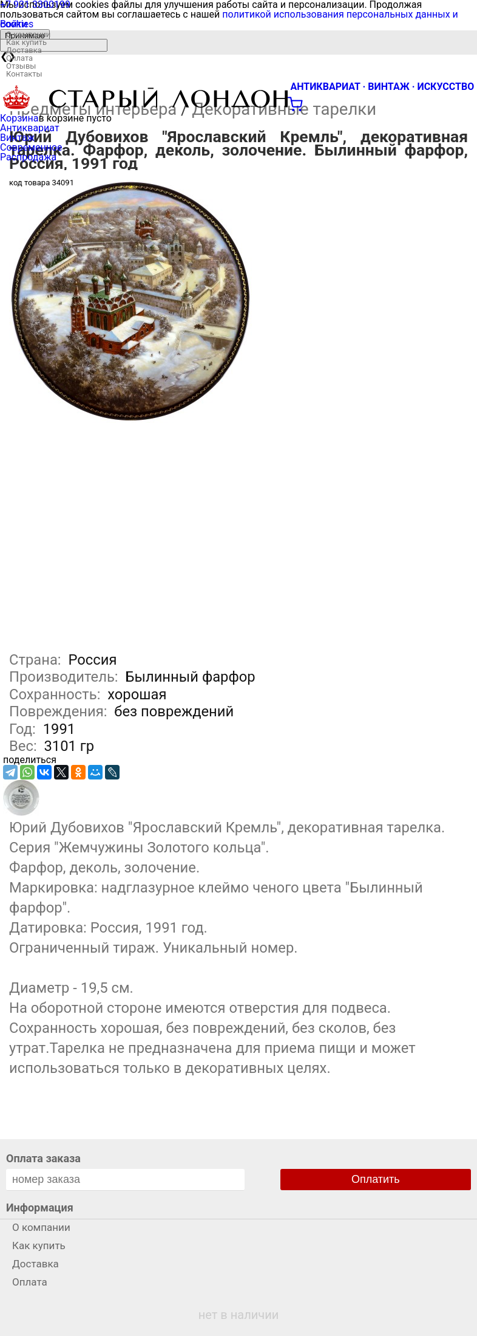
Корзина (19, 118)
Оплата (19, 58)
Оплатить (375, 1179)
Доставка (24, 50)
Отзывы (21, 65)
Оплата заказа (43, 1158)
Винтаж (17, 137)
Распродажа (28, 157)
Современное (31, 147)
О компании (28, 34)
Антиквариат (29, 128)
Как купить (26, 42)
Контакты (24, 73)
